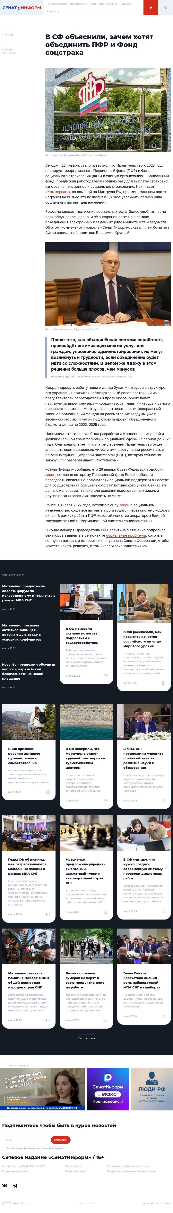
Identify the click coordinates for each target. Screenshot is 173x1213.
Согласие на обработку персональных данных (35, 1148)
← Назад (7, 34)
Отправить (60, 1139)
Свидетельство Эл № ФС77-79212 (23, 1166)
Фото (93, 3)
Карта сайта (87, 1203)
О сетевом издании (15, 1171)
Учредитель (73, 1166)
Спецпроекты (78, 3)
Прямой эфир (108, 3)
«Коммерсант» (58, 192)
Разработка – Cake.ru (157, 1203)
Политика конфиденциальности (128, 1166)
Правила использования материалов (131, 1171)
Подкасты (125, 3)
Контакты (53, 11)
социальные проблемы (126, 535)
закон (50, 474)
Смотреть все (86, 1038)
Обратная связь (75, 1171)
